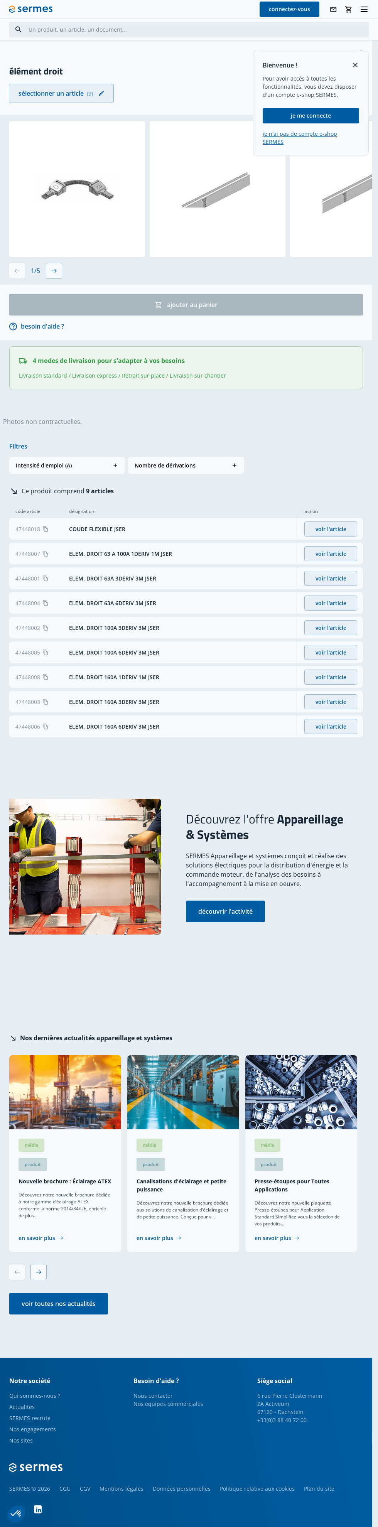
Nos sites (21, 1440)
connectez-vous (289, 9)
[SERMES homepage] (30, 9)
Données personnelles (182, 1488)
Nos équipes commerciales (168, 1403)
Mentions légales (121, 1488)
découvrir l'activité (225, 911)
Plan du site (319, 1488)
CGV (85, 1488)
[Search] (18, 29)
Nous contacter (153, 1395)
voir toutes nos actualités (59, 1303)
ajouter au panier (186, 304)
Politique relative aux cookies (257, 1488)
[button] (67, 465)
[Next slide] (54, 270)
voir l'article (331, 529)
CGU (65, 1488)
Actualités (22, 1407)
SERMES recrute (30, 1418)
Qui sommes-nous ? (34, 1395)
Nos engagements (32, 1429)
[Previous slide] (17, 270)
